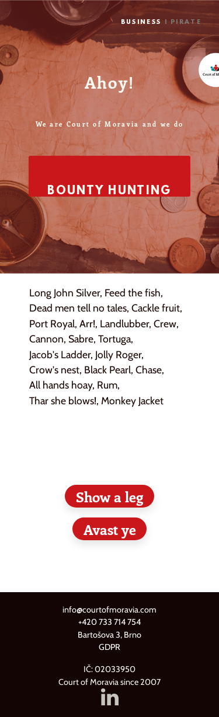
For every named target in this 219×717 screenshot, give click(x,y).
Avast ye (110, 529)
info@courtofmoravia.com (109, 609)
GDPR (109, 647)
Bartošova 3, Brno (109, 634)
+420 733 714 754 (109, 622)
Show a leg (109, 496)
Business (141, 22)
